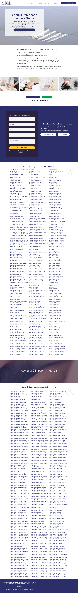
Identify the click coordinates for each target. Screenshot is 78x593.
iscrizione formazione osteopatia (56, 437)
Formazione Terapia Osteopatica (56, 224)
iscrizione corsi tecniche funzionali (37, 405)
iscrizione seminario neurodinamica (57, 548)
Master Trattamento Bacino (16, 268)
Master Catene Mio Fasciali (16, 246)
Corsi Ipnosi (12, 176)
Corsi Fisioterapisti (33, 174)
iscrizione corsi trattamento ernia (17, 419)
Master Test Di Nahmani (54, 265)
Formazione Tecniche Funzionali (36, 223)
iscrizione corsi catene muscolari (36, 391)
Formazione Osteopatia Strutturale (57, 218)
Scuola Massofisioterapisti (16, 290)
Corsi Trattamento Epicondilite (56, 198)
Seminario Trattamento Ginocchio (37, 349)
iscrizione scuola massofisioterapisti (18, 510)
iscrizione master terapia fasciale (17, 482)
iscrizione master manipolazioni (56, 471)
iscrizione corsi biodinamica (55, 390)
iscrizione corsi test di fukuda (36, 410)
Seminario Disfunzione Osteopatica (18, 324)
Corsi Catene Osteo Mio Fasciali (56, 171)
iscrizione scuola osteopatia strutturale (58, 513)
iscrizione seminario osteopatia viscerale (19, 553)
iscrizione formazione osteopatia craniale (19, 438)
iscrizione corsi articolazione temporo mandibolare (21, 390)
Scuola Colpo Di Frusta (15, 285)
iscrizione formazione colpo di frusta (18, 431)
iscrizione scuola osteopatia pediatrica (38, 513)
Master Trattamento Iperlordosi (36, 276)
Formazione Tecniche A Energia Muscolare (58, 221)
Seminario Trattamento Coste (55, 345)
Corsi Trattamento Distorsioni (16, 198)
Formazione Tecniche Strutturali (56, 223)
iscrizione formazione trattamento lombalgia (59, 459)
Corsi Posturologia (53, 182)
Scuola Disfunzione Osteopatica (17, 287)
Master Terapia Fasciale (15, 262)
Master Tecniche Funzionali (35, 260)
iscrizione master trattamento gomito (57, 495)
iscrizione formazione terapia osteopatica (58, 445)
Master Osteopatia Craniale (16, 255)
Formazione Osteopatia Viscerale (17, 219)
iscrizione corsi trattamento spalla (18, 426)
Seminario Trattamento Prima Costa (18, 354)
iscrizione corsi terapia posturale (36, 409)
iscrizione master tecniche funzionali (37, 481)
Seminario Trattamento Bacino (17, 343)
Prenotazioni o (24, 30)
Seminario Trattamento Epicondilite (57, 348)
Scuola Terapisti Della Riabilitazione (18, 302)
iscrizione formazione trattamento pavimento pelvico (41, 460)
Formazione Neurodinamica (55, 215)
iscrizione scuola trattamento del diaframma (39, 529)
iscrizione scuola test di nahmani (56, 523)
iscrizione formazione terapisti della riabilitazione (21, 448)
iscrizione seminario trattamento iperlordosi (39, 571)
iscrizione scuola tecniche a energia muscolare (59, 517)
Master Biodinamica (53, 245)
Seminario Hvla (52, 324)
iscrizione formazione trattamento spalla (19, 463)
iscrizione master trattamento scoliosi (57, 499)
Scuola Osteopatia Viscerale (16, 295)
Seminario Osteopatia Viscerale (17, 332)
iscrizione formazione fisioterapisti (37, 432)
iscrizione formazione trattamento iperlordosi (39, 459)
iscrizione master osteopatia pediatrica (38, 476)
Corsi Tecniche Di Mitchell (15, 185)
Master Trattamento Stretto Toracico (37, 281)
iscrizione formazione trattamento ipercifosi (20, 459)
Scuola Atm (31, 282)
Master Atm (32, 245)
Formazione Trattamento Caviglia (36, 230)
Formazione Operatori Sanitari (17, 216)
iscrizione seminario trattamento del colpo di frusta (22, 567)
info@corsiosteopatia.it (61, 143)
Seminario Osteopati (34, 329)
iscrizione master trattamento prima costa (19, 499)
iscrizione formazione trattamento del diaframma (40, 454)
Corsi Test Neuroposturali (35, 191)
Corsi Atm (31, 169)
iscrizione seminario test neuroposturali (38, 562)
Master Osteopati (33, 254)
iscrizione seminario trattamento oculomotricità (21, 573)
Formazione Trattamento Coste (56, 232)
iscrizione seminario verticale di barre (57, 576)
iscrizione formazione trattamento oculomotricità (21, 460)
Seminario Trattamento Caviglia (36, 343)
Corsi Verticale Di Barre (54, 205)
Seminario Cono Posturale (35, 323)
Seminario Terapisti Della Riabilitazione (18, 340)
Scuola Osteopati (33, 291)
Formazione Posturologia (54, 219)
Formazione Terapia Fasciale (16, 224)
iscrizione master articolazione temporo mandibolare (22, 465)
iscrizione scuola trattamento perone (57, 535)
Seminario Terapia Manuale (35, 337)
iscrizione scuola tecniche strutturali (57, 518)
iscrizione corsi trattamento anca (56, 412)
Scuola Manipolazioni (53, 288)
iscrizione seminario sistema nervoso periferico (40, 554)
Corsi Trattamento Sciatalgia (35, 204)
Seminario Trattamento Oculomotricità (18, 353)
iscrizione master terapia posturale (37, 484)
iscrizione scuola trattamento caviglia (37, 526)
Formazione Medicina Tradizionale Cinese (38, 215)
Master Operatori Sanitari (15, 254)
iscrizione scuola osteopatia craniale (18, 513)
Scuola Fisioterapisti (33, 287)
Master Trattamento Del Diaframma (37, 271)
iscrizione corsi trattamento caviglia (37, 413)
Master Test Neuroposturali (35, 266)
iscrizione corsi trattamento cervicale (18, 415)
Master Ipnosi (13, 251)
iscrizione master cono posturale (36, 468)
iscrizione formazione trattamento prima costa (20, 462)
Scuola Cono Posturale (34, 285)
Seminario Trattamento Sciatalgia (36, 354)
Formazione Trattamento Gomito (56, 237)
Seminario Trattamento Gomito (56, 349)
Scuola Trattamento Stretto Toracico (37, 318)
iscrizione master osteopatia (55, 474)
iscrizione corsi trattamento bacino (18, 413)
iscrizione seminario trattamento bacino (19, 564)
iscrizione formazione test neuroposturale (19, 449)
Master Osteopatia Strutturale (55, 255)
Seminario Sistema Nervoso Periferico (37, 334)
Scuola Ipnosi (13, 288)
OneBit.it (31, 589)
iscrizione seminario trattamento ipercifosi (19, 571)
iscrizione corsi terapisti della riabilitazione (20, 410)
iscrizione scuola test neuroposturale (18, 524)
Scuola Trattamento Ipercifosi (16, 313)
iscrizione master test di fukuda (36, 485)
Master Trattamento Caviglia (35, 268)
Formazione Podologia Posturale (36, 219)
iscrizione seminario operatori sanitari (18, 549)
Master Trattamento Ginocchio (36, 274)
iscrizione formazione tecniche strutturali (58, 443)
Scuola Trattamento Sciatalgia (36, 317)
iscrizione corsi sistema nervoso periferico (39, 404)
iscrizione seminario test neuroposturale (19, 562)
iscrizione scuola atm (34, 503)
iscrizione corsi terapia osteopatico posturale (20, 409)
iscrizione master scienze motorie (17, 479)
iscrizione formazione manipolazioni (57, 434)
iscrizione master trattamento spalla (18, 501)
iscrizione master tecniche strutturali (57, 481)
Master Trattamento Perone (55, 277)
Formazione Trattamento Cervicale (17, 232)
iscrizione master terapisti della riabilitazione (20, 485)
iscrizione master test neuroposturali (37, 487)
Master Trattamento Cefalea (55, 268)
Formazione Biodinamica (54, 207)
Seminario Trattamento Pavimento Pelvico (38, 353)
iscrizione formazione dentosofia (56, 431)
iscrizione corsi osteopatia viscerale (18, 402)
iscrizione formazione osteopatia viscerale (19, 440)
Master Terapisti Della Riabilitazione (18, 265)
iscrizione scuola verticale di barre (56, 539)
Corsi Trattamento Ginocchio (35, 199)
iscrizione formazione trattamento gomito (58, 457)
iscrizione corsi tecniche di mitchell (18, 405)
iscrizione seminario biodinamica (56, 540)
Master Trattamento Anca (54, 266)
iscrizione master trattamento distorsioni (19, 493)
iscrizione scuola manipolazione (36, 509)
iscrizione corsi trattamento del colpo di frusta (21, 416)
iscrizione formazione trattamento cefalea (58, 451)
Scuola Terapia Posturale (34, 301)
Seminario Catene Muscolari (35, 321)
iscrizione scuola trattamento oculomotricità (20, 535)
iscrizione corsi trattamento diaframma (58, 416)
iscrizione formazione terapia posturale (38, 446)
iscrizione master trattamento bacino (18, 488)
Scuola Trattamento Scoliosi (55, 317)
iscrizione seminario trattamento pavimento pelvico (41, 573)
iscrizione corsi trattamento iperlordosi (38, 421)
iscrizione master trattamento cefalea (57, 488)
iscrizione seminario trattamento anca (57, 562)
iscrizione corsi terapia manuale (36, 407)
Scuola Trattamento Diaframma (56, 309)
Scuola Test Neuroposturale (16, 304)
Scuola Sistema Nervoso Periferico (37, 296)
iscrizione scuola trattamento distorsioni (19, 531)
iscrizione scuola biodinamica (55, 503)
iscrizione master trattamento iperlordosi (38, 496)
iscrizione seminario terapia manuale (37, 557)
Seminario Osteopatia (54, 329)
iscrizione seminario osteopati (36, 549)
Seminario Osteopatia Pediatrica (36, 331)
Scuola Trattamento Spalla (16, 318)
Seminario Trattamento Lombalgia (56, 351)
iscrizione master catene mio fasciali (18, 466)
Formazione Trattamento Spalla (17, 243)
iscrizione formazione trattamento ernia (19, 457)
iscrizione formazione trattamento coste (58, 452)
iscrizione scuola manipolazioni (56, 509)
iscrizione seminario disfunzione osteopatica (20, 545)
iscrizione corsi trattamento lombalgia (57, 421)
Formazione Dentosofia (54, 210)
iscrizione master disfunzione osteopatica (19, 470)
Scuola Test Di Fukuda (34, 302)
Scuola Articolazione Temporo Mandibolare (19, 282)
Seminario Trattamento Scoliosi (56, 354)
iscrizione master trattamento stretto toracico (39, 501)
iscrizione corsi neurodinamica (56, 398)
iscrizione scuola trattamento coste (57, 528)
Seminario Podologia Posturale (36, 332)
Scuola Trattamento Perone (55, 315)
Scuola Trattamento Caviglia (35, 306)
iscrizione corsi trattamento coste (56, 415)
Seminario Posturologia (54, 332)
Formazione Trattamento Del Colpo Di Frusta (20, 234)
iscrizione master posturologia (55, 477)
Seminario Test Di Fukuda (35, 340)
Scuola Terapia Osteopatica (55, 299)
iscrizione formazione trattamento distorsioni (20, 456)
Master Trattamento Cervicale (16, 270)
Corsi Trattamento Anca (54, 191)
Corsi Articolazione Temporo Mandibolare (19, 169)
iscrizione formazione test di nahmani (57, 448)
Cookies (22, 586)
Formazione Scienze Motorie (16, 221)
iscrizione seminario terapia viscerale (57, 559)
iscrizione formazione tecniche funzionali (38, 443)
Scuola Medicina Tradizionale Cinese (37, 290)
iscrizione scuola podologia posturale (37, 515)
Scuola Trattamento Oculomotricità (18, 315)
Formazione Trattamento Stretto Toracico (38, 243)
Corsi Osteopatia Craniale (15, 180)
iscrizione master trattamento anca (57, 487)
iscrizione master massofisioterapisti (18, 473)
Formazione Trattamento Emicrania (37, 235)
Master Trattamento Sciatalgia (36, 279)
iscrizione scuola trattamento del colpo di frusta (21, 529)
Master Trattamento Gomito (55, 274)
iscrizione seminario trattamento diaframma (59, 567)
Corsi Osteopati (32, 179)
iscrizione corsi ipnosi (15, 396)
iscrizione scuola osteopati (35, 512)
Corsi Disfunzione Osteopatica (16, 174)
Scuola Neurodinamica (54, 290)
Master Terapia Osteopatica (55, 262)
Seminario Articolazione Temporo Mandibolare (20, 320)
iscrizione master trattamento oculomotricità (20, 498)
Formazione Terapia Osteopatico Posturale (19, 226)
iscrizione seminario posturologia (56, 553)
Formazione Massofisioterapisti (17, 215)
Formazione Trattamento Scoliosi (56, 241)
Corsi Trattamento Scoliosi (55, 204)
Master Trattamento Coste (55, 270)
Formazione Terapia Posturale (36, 226)
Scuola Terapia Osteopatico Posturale (18, 301)
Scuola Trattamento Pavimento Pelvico (38, 315)
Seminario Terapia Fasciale (16, 337)
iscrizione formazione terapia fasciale (18, 445)
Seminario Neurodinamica (55, 327)
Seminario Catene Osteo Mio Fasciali (57, 321)
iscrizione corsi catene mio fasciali (18, 391)
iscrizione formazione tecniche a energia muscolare (60, 441)
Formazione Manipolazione (35, 213)
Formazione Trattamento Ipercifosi (18, 238)
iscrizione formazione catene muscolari (38, 429)
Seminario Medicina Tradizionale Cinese (38, 327)
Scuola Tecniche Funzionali (35, 298)
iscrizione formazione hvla (55, 432)
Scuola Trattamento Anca (54, 304)
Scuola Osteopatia (53, 291)
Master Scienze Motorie (15, 259)
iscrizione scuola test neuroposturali (37, 524)
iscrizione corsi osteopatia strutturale (57, 401)
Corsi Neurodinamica (53, 177)
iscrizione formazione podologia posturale (39, 440)
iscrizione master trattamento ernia (18, 495)
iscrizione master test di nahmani (56, 485)
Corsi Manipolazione (34, 176)
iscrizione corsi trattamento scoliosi (57, 424)
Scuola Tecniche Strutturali (55, 298)
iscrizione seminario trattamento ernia (18, 570)
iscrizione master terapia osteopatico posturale (21, 484)
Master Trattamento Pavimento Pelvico (38, 277)
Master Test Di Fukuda (34, 265)
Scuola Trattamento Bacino (16, 306)
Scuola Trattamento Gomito (55, 312)
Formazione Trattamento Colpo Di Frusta (38, 232)
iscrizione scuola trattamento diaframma (58, 529)
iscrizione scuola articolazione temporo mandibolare (22, 503)
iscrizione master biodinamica (55, 465)
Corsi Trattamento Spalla (15, 205)
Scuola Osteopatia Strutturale (55, 293)
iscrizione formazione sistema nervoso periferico (40, 441)
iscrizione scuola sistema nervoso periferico (39, 517)
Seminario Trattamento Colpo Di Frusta (38, 345)
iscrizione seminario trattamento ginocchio (39, 570)
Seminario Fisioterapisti (34, 324)
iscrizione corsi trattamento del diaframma (39, 416)
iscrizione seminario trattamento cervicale (19, 565)
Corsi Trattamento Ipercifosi (16, 201)
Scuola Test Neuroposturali (35, 304)
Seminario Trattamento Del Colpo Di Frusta (19, 346)
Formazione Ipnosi (14, 213)
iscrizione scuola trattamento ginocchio (38, 532)
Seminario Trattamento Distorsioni (18, 348)
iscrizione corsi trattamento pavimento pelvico (40, 423)
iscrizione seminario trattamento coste (58, 565)
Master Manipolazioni (54, 251)
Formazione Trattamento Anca (56, 229)
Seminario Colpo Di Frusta (16, 323)
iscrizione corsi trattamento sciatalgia (38, 424)
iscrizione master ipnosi (15, 471)
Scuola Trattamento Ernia (15, 312)
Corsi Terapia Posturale (34, 188)
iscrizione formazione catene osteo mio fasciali (60, 429)
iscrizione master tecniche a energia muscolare (59, 479)
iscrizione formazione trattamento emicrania (39, 456)
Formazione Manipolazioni (55, 213)
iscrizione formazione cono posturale (37, 431)
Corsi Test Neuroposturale (16, 191)
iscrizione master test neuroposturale (18, 487)
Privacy (17, 586)
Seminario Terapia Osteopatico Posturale (19, 338)
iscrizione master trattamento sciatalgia (38, 499)
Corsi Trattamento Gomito (55, 199)
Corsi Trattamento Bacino (15, 193)
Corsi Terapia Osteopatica (54, 187)
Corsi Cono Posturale (34, 172)
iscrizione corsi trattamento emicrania (38, 418)
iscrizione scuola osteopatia (55, 512)
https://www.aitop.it (22, 585)
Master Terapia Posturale (35, 263)
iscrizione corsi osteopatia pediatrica (37, 401)
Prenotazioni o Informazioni (39, 100)
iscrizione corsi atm (33, 390)
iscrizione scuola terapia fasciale (17, 520)
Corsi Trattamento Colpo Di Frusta (37, 194)
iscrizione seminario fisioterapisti (36, 545)
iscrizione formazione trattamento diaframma (59, 454)
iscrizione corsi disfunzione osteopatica (19, 394)
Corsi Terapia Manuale (34, 187)
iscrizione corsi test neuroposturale (18, 412)
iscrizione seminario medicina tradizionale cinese (40, 548)
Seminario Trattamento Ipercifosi (17, 351)
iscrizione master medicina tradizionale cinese (39, 473)
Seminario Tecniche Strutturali (55, 335)
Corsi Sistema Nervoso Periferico (36, 183)
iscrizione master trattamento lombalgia (58, 496)
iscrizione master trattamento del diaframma (39, 492)
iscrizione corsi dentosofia (55, 393)
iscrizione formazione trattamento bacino (19, 451)
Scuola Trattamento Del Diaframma (37, 309)
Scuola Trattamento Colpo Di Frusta (37, 307)
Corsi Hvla (51, 174)
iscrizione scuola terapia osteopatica (57, 520)
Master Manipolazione (34, 251)
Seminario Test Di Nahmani (55, 340)
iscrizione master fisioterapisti (36, 470)
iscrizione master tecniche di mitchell (18, 481)
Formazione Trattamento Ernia (17, 237)
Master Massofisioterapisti (16, 252)
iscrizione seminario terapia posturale (38, 559)
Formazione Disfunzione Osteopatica (18, 212)
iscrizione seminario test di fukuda (37, 560)
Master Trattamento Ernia (16, 274)
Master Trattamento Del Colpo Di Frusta (19, 271)
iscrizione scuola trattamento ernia (18, 532)
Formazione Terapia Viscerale (55, 226)
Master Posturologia (53, 257)
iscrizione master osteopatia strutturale (58, 476)
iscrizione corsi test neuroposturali (37, 412)
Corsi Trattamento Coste (54, 194)
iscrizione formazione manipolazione (37, 434)
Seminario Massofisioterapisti (16, 327)
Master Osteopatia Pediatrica (35, 255)
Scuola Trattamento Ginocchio (36, 312)
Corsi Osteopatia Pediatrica (35, 180)
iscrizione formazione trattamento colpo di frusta (40, 452)
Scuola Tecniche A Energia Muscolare (57, 296)
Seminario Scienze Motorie (16, 334)
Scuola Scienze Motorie (15, 296)
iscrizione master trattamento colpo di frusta (39, 490)
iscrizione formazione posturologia (57, 440)
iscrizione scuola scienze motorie (17, 517)
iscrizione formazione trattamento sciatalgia (39, 462)
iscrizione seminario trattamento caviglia (38, 564)
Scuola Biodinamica (53, 282)
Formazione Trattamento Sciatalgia (37, 241)
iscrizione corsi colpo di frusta (17, 393)
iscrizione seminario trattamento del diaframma (40, 567)
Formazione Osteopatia (54, 216)
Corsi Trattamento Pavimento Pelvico (37, 202)
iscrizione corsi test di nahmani (56, 410)
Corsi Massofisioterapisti (15, 177)
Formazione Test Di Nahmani (55, 227)
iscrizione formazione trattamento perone (58, 460)
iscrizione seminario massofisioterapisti (19, 548)
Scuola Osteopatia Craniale (16, 293)
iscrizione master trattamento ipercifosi (19, 496)
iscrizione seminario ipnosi (16, 546)
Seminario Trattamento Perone (56, 353)
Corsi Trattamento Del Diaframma (37, 196)
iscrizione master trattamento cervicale (19, 490)
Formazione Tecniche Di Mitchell (17, 223)
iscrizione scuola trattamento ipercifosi (19, 534)
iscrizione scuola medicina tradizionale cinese (39, 510)
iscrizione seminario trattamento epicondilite (59, 568)
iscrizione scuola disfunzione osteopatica (19, 507)
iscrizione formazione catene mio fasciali (19, 429)
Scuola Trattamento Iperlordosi (36, 313)
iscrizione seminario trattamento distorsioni (20, 568)
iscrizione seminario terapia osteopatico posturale (21, 559)
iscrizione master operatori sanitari (18, 474)
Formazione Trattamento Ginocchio (37, 237)
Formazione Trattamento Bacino (17, 230)
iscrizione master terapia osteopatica (57, 482)
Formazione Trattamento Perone (56, 240)
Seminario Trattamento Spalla (16, 356)
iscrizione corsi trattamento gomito (57, 419)
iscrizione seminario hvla (54, 545)
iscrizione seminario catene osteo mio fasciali (59, 542)
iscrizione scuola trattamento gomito (57, 532)
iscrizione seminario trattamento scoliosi (58, 575)
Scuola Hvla (51, 287)
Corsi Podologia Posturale (35, 182)
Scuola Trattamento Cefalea (55, 306)
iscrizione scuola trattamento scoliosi (57, 537)
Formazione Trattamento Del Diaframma (38, 234)
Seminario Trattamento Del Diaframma (38, 346)
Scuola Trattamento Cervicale (16, 307)
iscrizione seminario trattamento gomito (58, 570)
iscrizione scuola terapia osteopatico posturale (20, 521)
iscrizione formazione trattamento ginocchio (39, 457)
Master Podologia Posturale (35, 257)
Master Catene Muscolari (35, 246)
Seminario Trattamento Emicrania (37, 348)
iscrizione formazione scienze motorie (18, 441)
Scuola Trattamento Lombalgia (56, 313)
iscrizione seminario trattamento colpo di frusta (40, 565)
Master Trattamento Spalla (16, 281)
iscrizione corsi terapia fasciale (17, 407)
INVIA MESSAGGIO (22, 147)
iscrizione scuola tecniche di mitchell (18, 518)
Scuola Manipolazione (34, 288)
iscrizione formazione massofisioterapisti (19, 435)
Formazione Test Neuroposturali (36, 229)
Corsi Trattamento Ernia (15, 199)
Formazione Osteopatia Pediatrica (37, 218)
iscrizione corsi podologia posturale (37, 402)
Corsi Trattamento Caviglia (35, 193)
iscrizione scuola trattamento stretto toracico (39, 539)
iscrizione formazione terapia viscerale (58, 446)
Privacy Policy (23, 152)
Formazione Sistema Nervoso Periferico (38, 221)
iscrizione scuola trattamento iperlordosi (38, 534)
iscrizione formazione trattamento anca (58, 449)
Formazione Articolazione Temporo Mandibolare (21, 207)
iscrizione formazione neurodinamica (57, 435)
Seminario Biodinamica (54, 320)
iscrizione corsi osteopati (35, 399)
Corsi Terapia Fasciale (15, 187)
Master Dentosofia (53, 248)
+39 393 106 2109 (69, 3)
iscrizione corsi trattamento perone (57, 423)
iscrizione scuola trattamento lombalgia (58, 534)
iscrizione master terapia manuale (37, 482)
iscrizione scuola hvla (53, 507)
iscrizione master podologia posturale (37, 477)
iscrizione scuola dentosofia (55, 506)
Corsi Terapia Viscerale (54, 188)
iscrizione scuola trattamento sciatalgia (38, 537)
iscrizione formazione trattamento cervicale (20, 452)
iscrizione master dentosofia (55, 468)
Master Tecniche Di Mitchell (16, 260)
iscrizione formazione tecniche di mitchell (19, 443)
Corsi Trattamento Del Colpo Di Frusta (18, 196)
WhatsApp (47, 97)
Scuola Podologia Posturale (35, 295)
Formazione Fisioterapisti (35, 212)
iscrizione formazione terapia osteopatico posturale (22, 446)
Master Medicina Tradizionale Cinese (37, 252)
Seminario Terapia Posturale (35, 338)
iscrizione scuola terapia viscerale (56, 521)
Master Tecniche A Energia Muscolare (57, 259)
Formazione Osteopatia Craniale (17, 218)
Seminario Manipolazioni (54, 326)
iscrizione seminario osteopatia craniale (19, 551)
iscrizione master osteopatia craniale (18, 476)
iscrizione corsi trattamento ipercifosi (18, 421)
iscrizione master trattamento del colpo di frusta (21, 492)
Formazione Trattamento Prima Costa (18, 241)
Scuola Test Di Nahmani (54, 302)
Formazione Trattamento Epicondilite (57, 235)
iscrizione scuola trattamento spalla (18, 539)
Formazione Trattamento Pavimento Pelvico (39, 240)
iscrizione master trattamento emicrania (38, 493)
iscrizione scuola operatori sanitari (18, 512)
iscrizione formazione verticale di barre (58, 463)
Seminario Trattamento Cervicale (17, 345)
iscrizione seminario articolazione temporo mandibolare (23, 540)
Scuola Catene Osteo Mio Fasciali (56, 284)
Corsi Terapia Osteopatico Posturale (18, 188)
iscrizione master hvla (54, 470)
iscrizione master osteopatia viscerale (18, 477)
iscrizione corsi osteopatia (55, 399)
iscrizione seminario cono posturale (37, 543)
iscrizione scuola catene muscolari (37, 504)
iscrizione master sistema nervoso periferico (39, 479)
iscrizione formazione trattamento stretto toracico (41, 463)
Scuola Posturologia (53, 295)
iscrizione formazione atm (35, 427)
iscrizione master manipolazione (36, 471)
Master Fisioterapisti (33, 249)
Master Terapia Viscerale (54, 263)
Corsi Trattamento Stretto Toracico (37, 205)
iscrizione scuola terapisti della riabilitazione (20, 523)
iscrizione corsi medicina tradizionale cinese (39, 398)
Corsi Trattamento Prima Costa (17, 204)
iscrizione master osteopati (35, 474)
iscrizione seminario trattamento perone (58, 573)
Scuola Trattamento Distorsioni (17, 310)
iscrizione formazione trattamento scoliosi (58, 462)
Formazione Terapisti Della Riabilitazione (19, 227)
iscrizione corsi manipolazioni (55, 396)
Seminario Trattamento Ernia (16, 349)
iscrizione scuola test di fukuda (36, 523)
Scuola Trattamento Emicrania (36, 310)
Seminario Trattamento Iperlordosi (37, 351)
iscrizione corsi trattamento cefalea (57, 413)
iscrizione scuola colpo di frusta (17, 506)
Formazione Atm (33, 207)
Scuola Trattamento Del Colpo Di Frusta (19, 309)
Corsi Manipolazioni (53, 176)
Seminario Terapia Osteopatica (56, 337)
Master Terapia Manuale (34, 262)
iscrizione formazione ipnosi (16, 434)
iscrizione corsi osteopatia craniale (18, 401)
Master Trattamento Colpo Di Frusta (37, 270)
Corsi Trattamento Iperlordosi (36, 201)
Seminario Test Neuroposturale (17, 342)
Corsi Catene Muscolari (34, 171)
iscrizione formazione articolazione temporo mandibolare (23, 427)
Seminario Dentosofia (54, 323)
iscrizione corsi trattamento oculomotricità (20, 423)
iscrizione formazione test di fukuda (37, 448)
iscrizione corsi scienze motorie (17, 404)
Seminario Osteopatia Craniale (17, 331)
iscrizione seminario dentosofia (56, 543)
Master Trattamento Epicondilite (56, 273)
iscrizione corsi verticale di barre (56, 426)
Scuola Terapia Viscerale (54, 301)
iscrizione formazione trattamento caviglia (39, 451)
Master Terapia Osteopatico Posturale (18, 263)
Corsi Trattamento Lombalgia (55, 201)
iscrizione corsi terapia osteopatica (57, 407)
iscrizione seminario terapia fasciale (18, 557)
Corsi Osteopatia (52, 179)
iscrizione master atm (34, 465)
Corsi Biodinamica (53, 169)
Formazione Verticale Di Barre (55, 243)
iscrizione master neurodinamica (56, 473)
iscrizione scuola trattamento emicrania (38, 531)
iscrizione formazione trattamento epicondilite (59, 456)
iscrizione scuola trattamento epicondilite (58, 531)
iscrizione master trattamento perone (57, 498)
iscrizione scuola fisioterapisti (36, 507)
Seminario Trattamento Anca (55, 342)
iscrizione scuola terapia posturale (37, 521)
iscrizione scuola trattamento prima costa (19, 537)
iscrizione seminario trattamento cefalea (58, 564)
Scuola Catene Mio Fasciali (16, 284)
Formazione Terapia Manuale (35, 224)
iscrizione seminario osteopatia (56, 549)
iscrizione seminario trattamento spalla (19, 576)
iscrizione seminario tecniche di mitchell (19, 556)
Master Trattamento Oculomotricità (18, 277)
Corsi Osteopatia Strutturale (55, 180)
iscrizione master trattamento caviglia (38, 488)
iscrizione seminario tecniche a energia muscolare (60, 554)
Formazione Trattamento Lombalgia (57, 238)
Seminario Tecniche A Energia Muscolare (58, 334)
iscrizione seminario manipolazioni (57, 546)
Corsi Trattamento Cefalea (55, 193)
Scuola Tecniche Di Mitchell (16, 298)
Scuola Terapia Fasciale (15, 299)
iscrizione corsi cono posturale (36, 393)
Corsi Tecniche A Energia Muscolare (57, 183)
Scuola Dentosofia (53, 285)
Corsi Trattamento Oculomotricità (17, 202)
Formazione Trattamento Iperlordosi (37, 238)
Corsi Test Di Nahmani (54, 190)
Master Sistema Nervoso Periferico (37, 259)
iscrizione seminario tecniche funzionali (38, 556)
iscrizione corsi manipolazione (36, 396)
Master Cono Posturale (34, 248)
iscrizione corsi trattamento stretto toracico (39, 426)
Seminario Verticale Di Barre (55, 356)
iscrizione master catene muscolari (37, 466)
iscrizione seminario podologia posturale (38, 553)
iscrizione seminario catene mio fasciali (19, 542)
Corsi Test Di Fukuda (34, 190)
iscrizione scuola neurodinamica (56, 510)
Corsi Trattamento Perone (55, 202)
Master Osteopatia (53, 254)
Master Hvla (51, 249)
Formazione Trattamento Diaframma (57, 234)
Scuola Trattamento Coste (55, 307)
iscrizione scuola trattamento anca (57, 524)
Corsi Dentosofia (52, 172)
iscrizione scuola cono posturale (36, 506)
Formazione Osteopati (34, 216)
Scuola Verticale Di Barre (54, 318)
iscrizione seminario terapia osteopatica (58, 557)
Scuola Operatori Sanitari (15, 291)
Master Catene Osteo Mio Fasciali (56, 246)
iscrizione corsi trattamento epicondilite (58, 418)
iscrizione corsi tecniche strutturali (57, 405)
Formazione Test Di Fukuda (35, 227)
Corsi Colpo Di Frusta (14, 172)
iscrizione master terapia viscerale (56, 484)
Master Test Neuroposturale (16, 266)
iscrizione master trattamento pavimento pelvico (40, 498)
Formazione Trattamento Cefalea (56, 230)
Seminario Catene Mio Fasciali (16, 321)
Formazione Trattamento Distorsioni (18, 235)
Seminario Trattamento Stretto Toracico (38, 356)
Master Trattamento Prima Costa (17, 279)
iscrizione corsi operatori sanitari (17, 399)
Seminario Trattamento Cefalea (56, 343)
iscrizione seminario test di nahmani (57, 560)
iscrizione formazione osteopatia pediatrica (39, 438)
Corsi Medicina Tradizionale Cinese (37, 177)
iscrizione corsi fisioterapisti (35, 394)
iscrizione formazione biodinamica (57, 427)
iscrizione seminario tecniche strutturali (58, 556)
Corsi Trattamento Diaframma (55, 196)
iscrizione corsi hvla (53, 394)
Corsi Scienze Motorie (15, 183)
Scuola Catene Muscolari (34, 284)
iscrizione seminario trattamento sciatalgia (39, 575)
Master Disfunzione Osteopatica (17, 249)
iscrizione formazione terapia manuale (38, 445)
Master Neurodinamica (54, 252)
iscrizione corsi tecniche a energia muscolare (59, 404)
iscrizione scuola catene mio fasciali (18, 504)
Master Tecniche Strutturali (55, 260)
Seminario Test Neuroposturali (36, 342)
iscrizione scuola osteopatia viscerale (18, 515)
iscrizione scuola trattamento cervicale (19, 528)
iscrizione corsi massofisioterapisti (17, 398)
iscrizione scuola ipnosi (15, 509)
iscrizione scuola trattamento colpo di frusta (39, 528)
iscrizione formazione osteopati (36, 437)
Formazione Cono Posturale (35, 210)
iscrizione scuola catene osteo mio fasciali (58, 504)
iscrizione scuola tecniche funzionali (37, 518)
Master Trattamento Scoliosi (55, 279)
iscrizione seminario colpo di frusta (18, 543)
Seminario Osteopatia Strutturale (56, 331)
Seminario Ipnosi (13, 326)
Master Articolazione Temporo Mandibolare (20, 245)
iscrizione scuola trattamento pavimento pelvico (40, 535)
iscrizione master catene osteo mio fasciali (58, 466)
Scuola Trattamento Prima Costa (17, 317)
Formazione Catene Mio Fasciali (17, 209)
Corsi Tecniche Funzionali (35, 185)
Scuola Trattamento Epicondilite (56, 310)
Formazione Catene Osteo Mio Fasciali (57, 209)
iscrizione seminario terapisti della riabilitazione (21, 560)
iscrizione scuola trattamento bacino (18, 526)
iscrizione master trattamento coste (57, 490)
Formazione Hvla (52, 212)
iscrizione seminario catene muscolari (37, 542)
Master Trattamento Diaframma (56, 271)
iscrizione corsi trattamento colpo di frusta (39, 415)
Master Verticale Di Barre (54, 281)
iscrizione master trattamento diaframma (58, 492)
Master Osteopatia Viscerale (16, 257)
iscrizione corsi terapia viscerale (56, 409)
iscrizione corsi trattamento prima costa (19, 424)
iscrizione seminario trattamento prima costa (20, 575)
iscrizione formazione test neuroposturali (38, 449)
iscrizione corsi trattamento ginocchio (38, 419)
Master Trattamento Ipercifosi (16, 276)
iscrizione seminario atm (35, 540)
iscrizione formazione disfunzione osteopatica (20, 432)
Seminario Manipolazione (35, 326)
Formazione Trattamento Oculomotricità (19, 240)
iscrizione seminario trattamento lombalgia (59, 571)
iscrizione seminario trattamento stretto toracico (40, 576)
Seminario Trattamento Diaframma (57, 346)
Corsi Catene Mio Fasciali (15, 171)
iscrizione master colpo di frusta (17, 468)
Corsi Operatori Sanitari (15, 179)
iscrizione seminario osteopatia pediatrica (38, 551)
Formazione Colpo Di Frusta (16, 210)
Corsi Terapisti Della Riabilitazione (17, 190)
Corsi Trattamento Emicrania (35, 198)
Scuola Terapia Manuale (34, 299)
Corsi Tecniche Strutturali (54, 185)
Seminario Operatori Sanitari (16, 329)
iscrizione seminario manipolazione (37, 546)
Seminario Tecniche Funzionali (36, 335)
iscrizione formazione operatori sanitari (19, 437)
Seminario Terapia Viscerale (55, 338)
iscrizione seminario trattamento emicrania (39, 568)
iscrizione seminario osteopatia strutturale (58, 551)
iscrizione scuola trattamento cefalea (57, 526)
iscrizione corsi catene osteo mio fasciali (58, 391)
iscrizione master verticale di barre (57, 501)
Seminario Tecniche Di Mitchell (17, 335)
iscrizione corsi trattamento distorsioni (19, 418)
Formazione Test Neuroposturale (17, 229)
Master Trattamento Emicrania (36, 273)
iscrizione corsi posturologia (55, 402)
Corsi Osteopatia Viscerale (16, 182)
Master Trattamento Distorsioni (17, 273)
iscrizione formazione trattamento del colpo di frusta (22, 454)
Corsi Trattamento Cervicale (16, 194)
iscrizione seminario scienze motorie (18, 554)
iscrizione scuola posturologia (55, 515)
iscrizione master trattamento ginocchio (38, 495)
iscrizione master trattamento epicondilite (58, 493)
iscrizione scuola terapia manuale (37, 520)
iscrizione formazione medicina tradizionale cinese (41, 435)
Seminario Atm (32, 320)
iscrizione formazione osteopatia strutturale (59, 438)
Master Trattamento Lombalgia (56, 276)
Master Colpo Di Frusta (15, 248)
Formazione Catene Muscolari (36, 209)
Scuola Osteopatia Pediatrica (35, 293)
